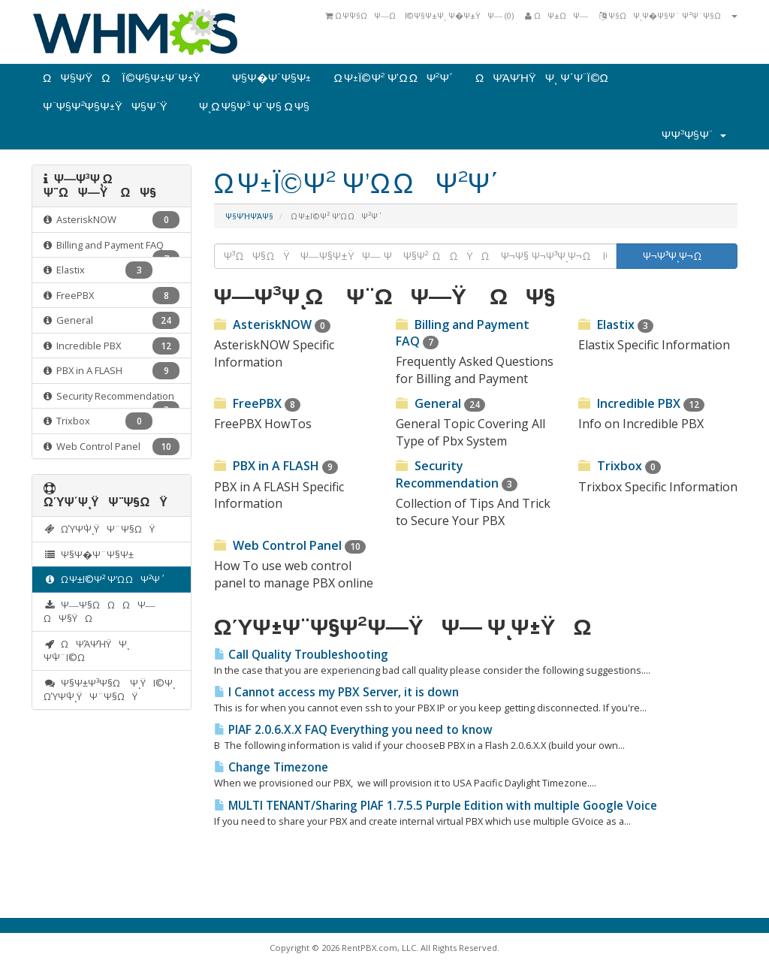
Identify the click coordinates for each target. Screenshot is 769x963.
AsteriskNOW (111, 219)
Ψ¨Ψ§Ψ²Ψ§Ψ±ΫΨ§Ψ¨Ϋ (109, 106)
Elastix (98, 270)
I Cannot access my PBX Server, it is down (336, 692)
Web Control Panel (111, 446)
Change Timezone (271, 767)
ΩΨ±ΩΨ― (556, 15)
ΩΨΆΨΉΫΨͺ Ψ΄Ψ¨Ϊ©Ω (546, 78)
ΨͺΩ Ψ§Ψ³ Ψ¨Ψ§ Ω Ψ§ (254, 106)
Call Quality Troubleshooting (301, 655)
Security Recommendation (111, 399)
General (111, 320)
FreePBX (111, 295)
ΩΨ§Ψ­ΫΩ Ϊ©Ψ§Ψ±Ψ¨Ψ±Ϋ (126, 78)
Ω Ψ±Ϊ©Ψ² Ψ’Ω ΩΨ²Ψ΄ (392, 78)
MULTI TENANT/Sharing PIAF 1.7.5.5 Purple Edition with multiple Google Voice (435, 806)
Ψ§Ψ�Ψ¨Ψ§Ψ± (272, 78)
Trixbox (98, 421)
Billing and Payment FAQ (111, 248)
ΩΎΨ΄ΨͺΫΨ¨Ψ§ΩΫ (103, 529)
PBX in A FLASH (111, 370)
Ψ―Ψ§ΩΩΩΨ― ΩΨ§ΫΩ (99, 612)
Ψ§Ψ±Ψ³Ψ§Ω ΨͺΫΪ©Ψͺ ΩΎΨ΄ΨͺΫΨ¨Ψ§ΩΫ (109, 690)
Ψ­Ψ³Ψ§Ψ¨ (694, 135)
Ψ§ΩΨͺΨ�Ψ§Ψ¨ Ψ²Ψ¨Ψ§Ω (668, 15)
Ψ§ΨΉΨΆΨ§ (249, 216)
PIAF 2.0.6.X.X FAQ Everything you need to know (353, 730)
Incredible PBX (111, 346)
